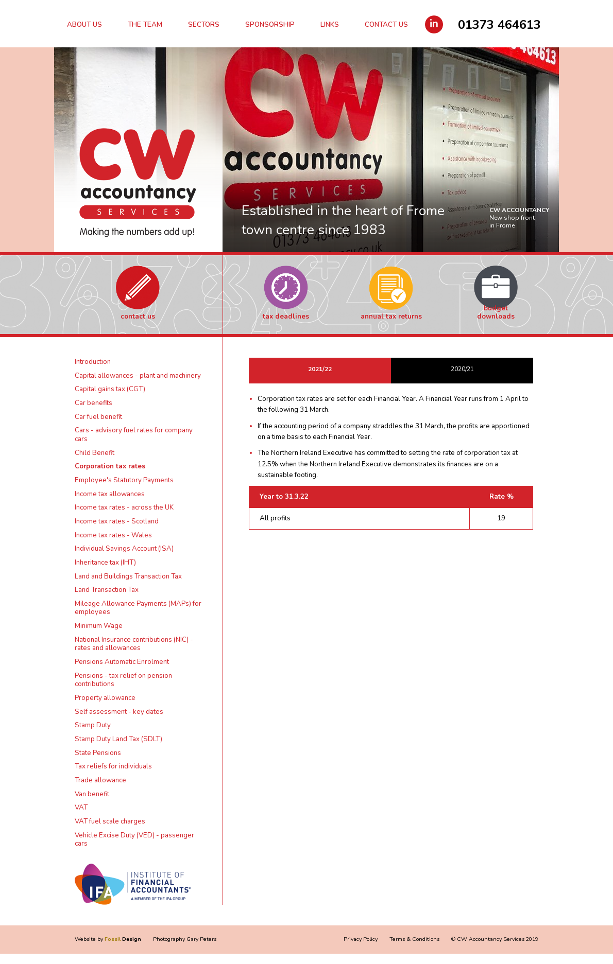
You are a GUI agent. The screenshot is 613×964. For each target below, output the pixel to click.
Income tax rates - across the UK (124, 507)
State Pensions (98, 753)
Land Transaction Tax (107, 589)
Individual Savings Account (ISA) (124, 548)
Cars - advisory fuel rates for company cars (134, 435)
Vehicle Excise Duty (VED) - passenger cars (134, 840)
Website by (108, 939)
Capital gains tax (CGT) (110, 389)
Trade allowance (100, 780)
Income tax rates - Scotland (117, 521)
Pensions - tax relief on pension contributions (123, 680)
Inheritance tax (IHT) (105, 562)
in (434, 23)
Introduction (93, 361)
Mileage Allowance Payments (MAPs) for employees (138, 608)
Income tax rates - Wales (113, 535)
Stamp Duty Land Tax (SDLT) (118, 739)
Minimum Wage (99, 625)
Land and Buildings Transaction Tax (128, 576)
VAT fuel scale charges (110, 821)
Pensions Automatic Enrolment (122, 662)
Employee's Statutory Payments (124, 480)
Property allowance (105, 698)
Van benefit (92, 794)
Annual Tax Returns (391, 316)
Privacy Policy (361, 939)
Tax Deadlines (286, 316)
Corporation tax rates (110, 466)
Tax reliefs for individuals (113, 766)
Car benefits (93, 403)
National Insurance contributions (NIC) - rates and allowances (134, 644)
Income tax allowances (110, 494)
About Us (84, 24)
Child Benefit (94, 453)
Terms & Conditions (414, 939)
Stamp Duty (93, 725)
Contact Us (386, 24)
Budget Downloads (496, 313)
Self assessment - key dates (119, 711)
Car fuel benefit (98, 417)
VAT (81, 807)
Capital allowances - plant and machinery (138, 375)
